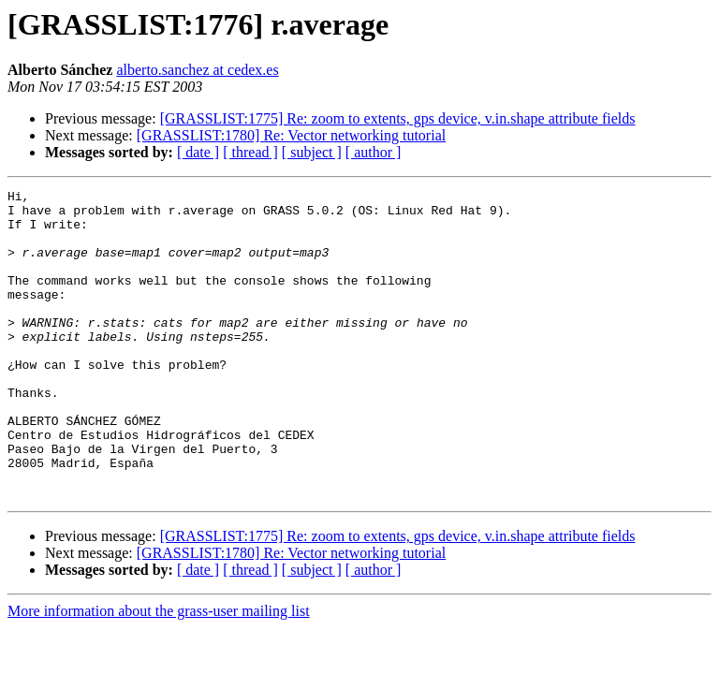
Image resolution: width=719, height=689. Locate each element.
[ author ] (373, 152)
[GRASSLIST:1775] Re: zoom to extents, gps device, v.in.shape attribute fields (398, 118)
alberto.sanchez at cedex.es (197, 70)
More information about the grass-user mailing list (158, 673)
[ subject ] (312, 152)
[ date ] (198, 152)
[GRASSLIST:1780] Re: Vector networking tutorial (291, 135)
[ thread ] (250, 152)
